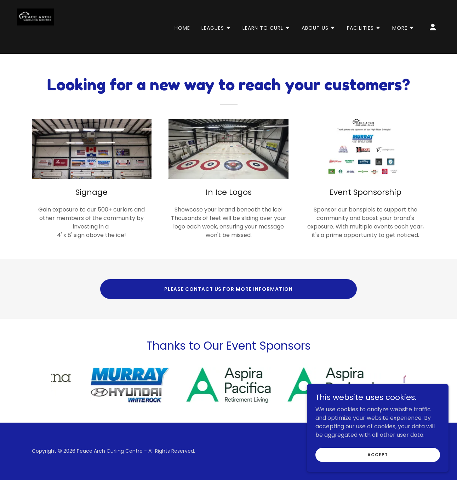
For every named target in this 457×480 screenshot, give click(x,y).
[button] (216, 28)
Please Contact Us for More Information (228, 289)
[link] (35, 26)
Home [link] (182, 28)
